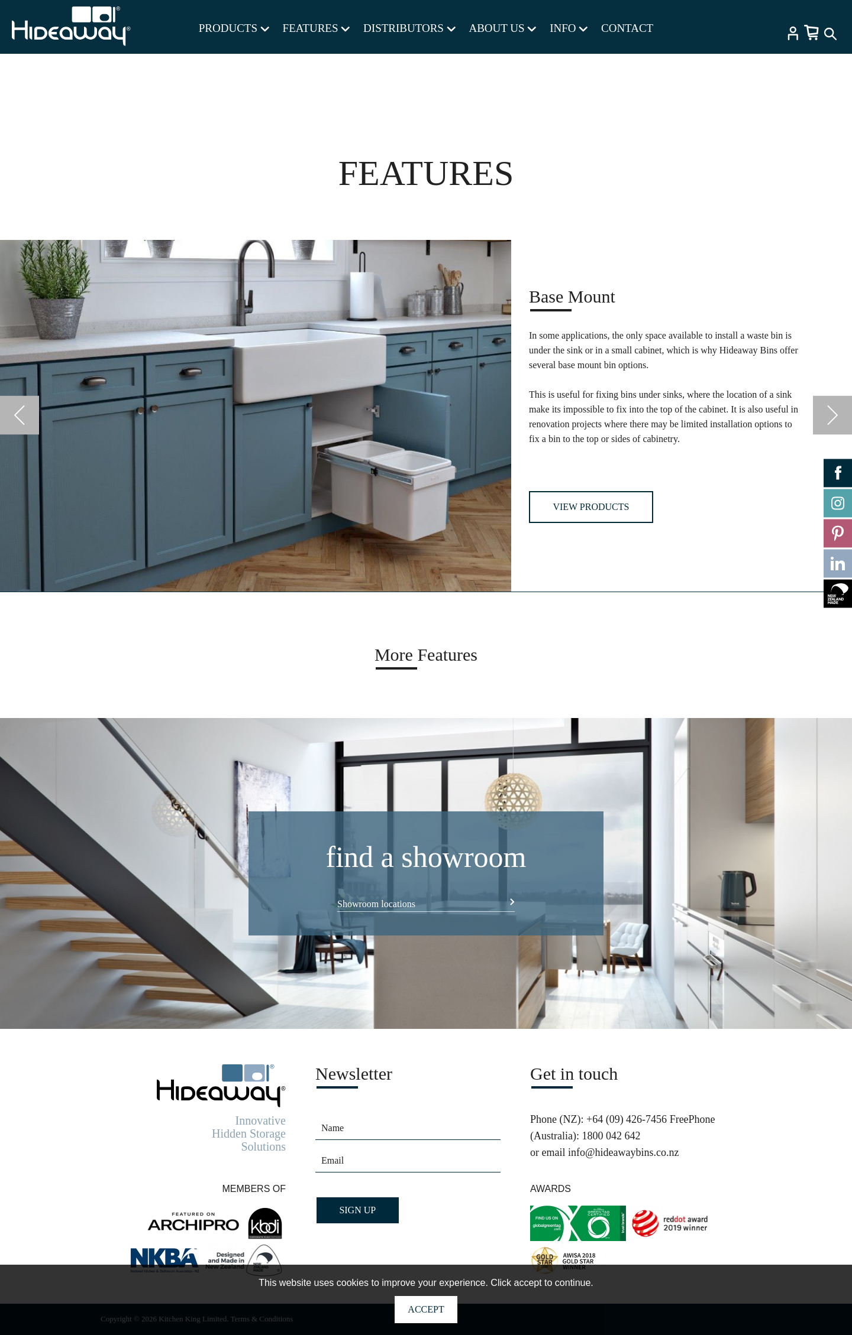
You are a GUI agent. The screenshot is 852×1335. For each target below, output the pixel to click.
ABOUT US (502, 28)
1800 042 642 (611, 1136)
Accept (426, 1309)
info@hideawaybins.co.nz (623, 1152)
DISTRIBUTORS (409, 28)
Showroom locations (376, 904)
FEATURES (316, 28)
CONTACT (627, 28)
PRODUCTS (234, 28)
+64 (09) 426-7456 (626, 1119)
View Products (591, 507)
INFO (569, 28)
